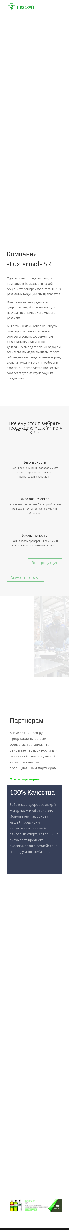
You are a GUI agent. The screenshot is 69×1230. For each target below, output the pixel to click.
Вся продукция (45, 562)
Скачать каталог (25, 577)
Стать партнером (25, 779)
